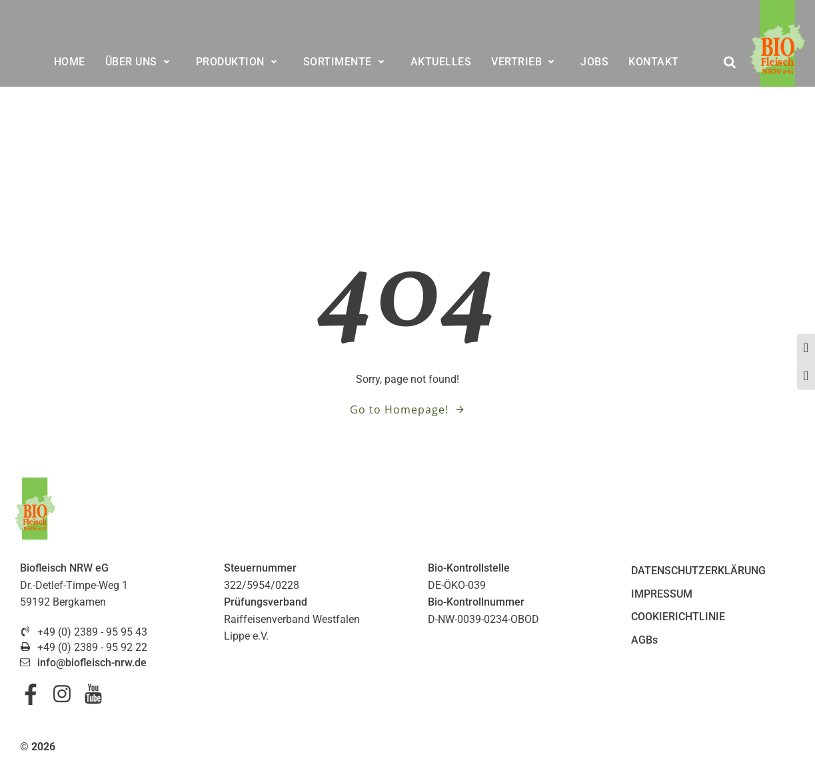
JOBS (594, 61)
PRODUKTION (239, 61)
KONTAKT (653, 61)
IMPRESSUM (661, 594)
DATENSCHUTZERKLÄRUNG (698, 570)
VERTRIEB (525, 61)
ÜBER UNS (140, 61)
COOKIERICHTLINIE (678, 616)
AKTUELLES (441, 61)
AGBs (644, 640)
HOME (69, 61)
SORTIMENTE (347, 61)
